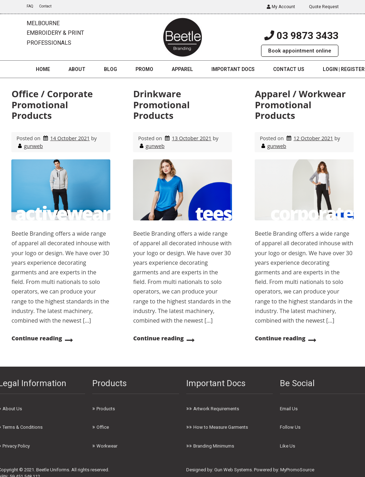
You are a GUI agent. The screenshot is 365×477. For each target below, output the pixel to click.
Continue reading (36, 338)
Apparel (182, 69)
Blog (110, 69)
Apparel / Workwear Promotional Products (300, 105)
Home (43, 69)
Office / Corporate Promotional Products (52, 105)
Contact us (288, 69)
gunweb (33, 146)
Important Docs (233, 69)
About (76, 69)
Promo (144, 69)
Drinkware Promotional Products (161, 105)
